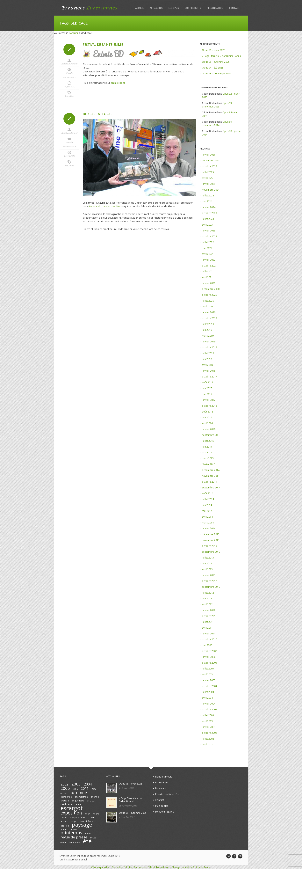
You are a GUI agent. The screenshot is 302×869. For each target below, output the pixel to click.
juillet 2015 (208, 440)
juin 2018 (207, 359)
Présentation (215, 7)
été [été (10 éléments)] (87, 841)
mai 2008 (207, 645)
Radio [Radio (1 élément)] (88, 833)
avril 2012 (207, 604)
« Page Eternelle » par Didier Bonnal (221, 56)
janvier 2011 (208, 633)
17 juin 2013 (69, 86)
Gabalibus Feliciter (122, 867)
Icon (69, 49)
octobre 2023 (209, 213)
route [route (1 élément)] (93, 837)
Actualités (156, 7)
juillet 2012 (208, 592)
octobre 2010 (209, 639)
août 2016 (207, 411)
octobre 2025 (209, 166)
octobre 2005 (209, 662)
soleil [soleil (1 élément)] (63, 842)
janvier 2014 (208, 528)
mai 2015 (207, 452)
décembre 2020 (210, 289)
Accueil (139, 7)
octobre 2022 (209, 236)
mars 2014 (208, 522)
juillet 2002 (208, 738)
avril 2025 (207, 178)
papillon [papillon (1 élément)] (65, 825)
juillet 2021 (208, 271)
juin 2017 (207, 388)
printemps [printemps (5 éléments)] (71, 833)
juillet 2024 (208, 195)
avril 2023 (207, 224)
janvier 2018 (208, 370)
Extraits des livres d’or (167, 794)
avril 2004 (207, 697)
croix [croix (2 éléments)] (90, 800)
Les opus (174, 7)
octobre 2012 (209, 581)
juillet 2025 (208, 172)
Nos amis (160, 788)
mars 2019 (208, 335)
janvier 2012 (208, 610)
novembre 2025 (210, 160)
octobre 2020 (209, 294)
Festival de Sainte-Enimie (103, 44)
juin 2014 (207, 505)
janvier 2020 (208, 312)
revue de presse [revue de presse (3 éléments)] (74, 837)
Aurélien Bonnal (69, 63)
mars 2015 (208, 458)
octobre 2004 (209, 686)
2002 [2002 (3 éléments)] (64, 784)
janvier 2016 (208, 429)
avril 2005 (207, 674)
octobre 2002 (209, 732)
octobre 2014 (209, 481)
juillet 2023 (208, 219)
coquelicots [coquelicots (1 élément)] (78, 800)
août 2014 (207, 493)
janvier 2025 (208, 184)
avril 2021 (207, 277)
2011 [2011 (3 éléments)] (85, 788)
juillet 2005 (208, 668)
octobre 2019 (209, 318)
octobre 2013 (209, 546)
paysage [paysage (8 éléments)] (82, 824)
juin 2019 (207, 330)
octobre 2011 (209, 616)
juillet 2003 (208, 715)
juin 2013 (207, 563)
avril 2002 (207, 744)
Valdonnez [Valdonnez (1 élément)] (74, 842)
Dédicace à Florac (97, 114)
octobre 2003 (209, 709)
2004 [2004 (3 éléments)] (88, 784)
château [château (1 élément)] (65, 800)
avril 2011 (207, 627)
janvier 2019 (208, 341)
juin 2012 (207, 598)
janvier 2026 (208, 154)
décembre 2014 (210, 470)
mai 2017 (207, 394)
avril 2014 (207, 516)
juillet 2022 (208, 242)
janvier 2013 (208, 575)
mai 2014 (207, 511)
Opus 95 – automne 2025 (216, 61)
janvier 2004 (208, 703)
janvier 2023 (208, 230)
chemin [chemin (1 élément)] (95, 796)
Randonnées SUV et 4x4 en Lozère (152, 867)
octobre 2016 (209, 405)
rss (240, 856)
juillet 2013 (208, 557)
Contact (234, 7)
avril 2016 (207, 423)
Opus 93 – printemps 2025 (216, 73)
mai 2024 (207, 201)
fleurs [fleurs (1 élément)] (96, 813)
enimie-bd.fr (118, 82)
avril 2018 (207, 365)
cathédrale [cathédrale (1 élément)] (66, 796)
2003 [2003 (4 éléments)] (76, 784)
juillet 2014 (208, 499)
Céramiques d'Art (101, 867)
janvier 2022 (208, 259)
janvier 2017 (208, 400)
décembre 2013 (210, 534)
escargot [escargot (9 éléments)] (72, 808)
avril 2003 (207, 721)
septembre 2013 (211, 551)
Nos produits (193, 7)
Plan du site (161, 805)
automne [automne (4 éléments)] (78, 792)
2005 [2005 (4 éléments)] (65, 788)
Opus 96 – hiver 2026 (213, 50)
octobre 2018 (209, 347)
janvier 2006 (208, 657)
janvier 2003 (208, 727)
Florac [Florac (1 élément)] (64, 817)
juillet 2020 (208, 300)
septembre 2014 (211, 487)
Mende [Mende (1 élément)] (64, 821)
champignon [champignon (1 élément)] (81, 796)
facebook (234, 856)
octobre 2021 (209, 265)
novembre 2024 (210, 189)
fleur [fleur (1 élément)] (87, 813)
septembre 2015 (211, 435)
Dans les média (163, 776)
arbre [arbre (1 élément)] (63, 793)
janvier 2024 (208, 207)
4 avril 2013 (69, 156)
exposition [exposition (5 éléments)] (71, 813)
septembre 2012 (211, 586)
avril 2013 (207, 569)
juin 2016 (207, 417)
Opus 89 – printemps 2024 (218, 123)
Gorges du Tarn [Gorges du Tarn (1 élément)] (77, 817)
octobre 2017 (209, 376)
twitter (228, 856)
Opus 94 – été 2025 (212, 67)
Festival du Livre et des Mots (105, 206)
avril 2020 (207, 306)
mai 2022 (207, 248)
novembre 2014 (210, 476)
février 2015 (208, 464)
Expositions (161, 782)
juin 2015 (207, 446)
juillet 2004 (208, 692)
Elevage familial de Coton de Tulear (191, 867)
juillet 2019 (208, 324)
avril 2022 (207, 254)
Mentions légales (164, 811)
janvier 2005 (208, 680)
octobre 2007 (209, 651)
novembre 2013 (210, 540)
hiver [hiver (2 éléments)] (92, 817)
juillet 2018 (208, 353)
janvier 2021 (208, 283)
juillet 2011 (208, 622)
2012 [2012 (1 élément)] (94, 789)
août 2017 (207, 382)
